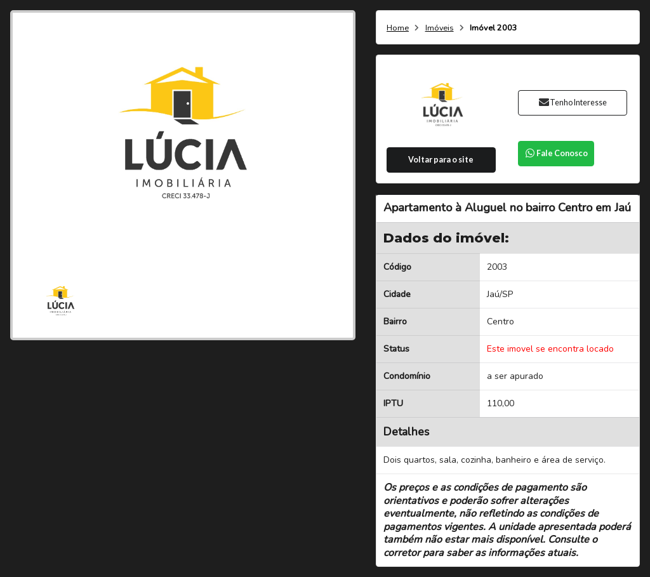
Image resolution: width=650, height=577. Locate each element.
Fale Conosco (556, 153)
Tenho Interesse (572, 102)
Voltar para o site (441, 159)
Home (398, 28)
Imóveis (439, 28)
